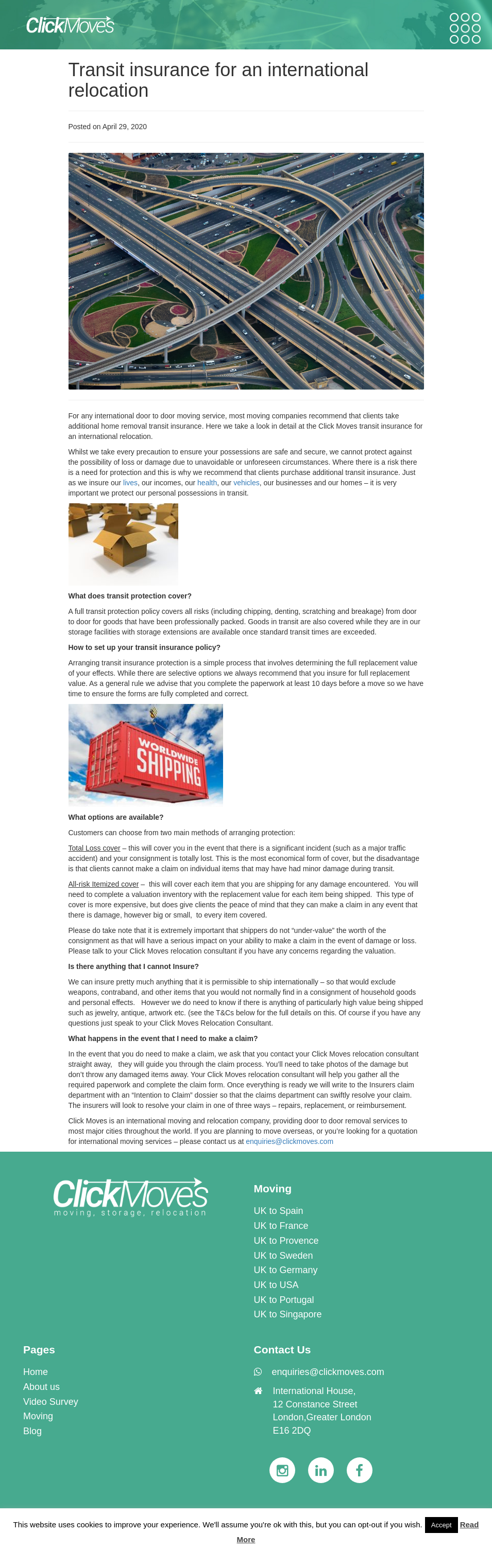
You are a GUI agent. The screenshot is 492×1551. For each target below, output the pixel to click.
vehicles (246, 483)
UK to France (281, 1226)
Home (35, 1372)
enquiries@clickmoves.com (289, 1141)
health (207, 483)
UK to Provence (286, 1241)
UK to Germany (286, 1270)
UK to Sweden (283, 1255)
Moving (38, 1416)
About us (41, 1387)
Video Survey (50, 1402)
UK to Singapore (288, 1314)
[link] (131, 1197)
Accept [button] (441, 1525)
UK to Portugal (284, 1300)
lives (130, 483)
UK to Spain (278, 1211)
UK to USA (276, 1285)
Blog (32, 1431)
